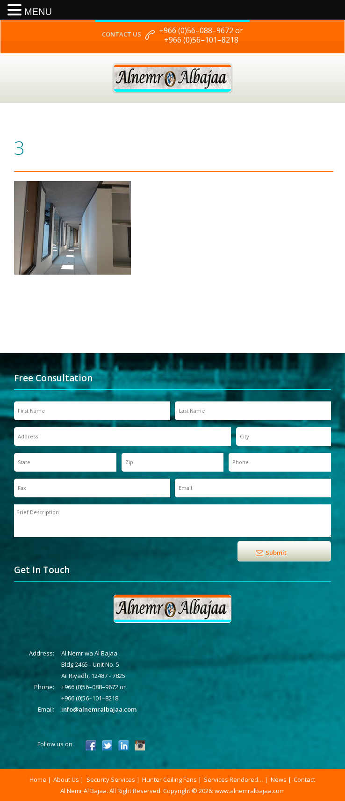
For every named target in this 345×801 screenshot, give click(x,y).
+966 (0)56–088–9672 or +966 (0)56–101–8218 (201, 35)
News (279, 779)
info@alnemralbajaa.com (99, 709)
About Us (66, 779)
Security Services (110, 779)
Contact (304, 779)
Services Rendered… (233, 779)
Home (37, 779)
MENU (38, 12)
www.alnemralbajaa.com (250, 790)
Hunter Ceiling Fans (169, 779)
